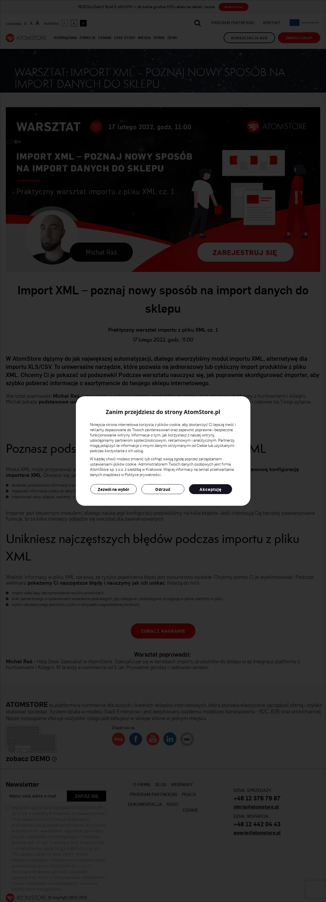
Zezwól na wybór (113, 489)
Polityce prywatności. (143, 474)
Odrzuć (163, 489)
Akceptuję (210, 489)
